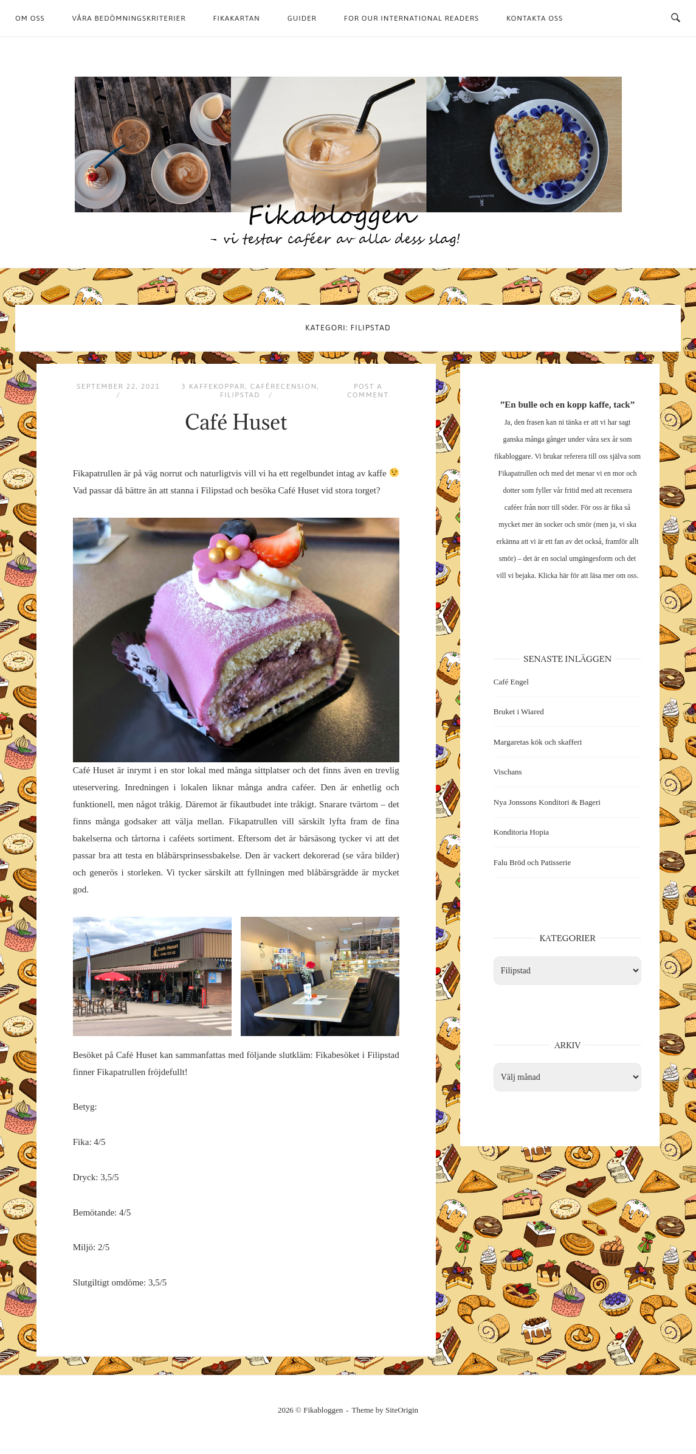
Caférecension (283, 386)
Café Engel (511, 681)
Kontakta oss (534, 18)
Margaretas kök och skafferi (538, 741)
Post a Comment (367, 390)
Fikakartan (236, 18)
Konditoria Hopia (521, 832)
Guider (302, 18)
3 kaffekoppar (213, 386)
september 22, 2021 (118, 386)
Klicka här (553, 575)
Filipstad (240, 395)
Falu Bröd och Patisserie (532, 862)
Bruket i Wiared (519, 711)
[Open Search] (675, 18)
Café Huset (236, 422)
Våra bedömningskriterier (129, 18)
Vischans (508, 771)
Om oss (30, 18)
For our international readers (411, 18)
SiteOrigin (401, 1409)
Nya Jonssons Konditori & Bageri (547, 802)
